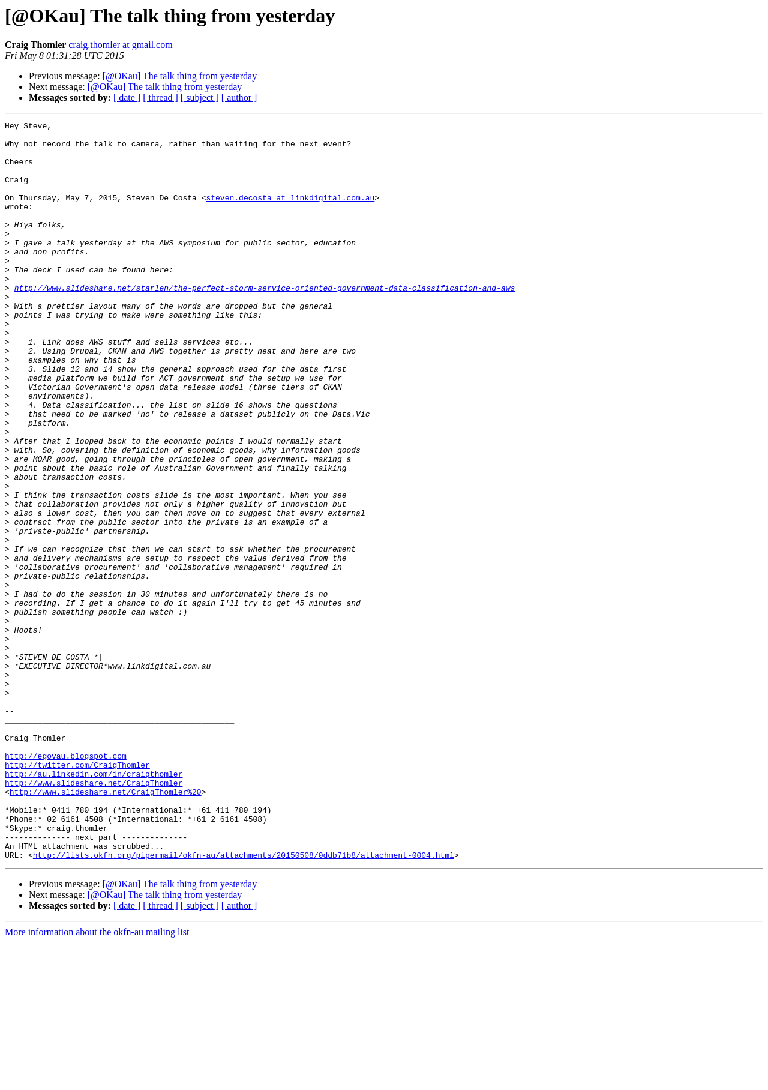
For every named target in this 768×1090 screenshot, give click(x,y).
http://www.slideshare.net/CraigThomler (93, 916)
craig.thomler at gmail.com (120, 45)
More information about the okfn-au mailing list (97, 1079)
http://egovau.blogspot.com (66, 883)
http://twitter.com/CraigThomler (77, 894)
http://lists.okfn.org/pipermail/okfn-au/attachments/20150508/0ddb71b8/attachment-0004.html (243, 1002)
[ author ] (239, 97)
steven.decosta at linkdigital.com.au (290, 213)
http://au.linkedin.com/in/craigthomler (93, 905)
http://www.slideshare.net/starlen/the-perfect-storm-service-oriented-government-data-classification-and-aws (264, 321)
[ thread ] (160, 97)
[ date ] (126, 97)
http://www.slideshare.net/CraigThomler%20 (106, 926)
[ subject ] (200, 97)
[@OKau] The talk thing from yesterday (180, 76)
